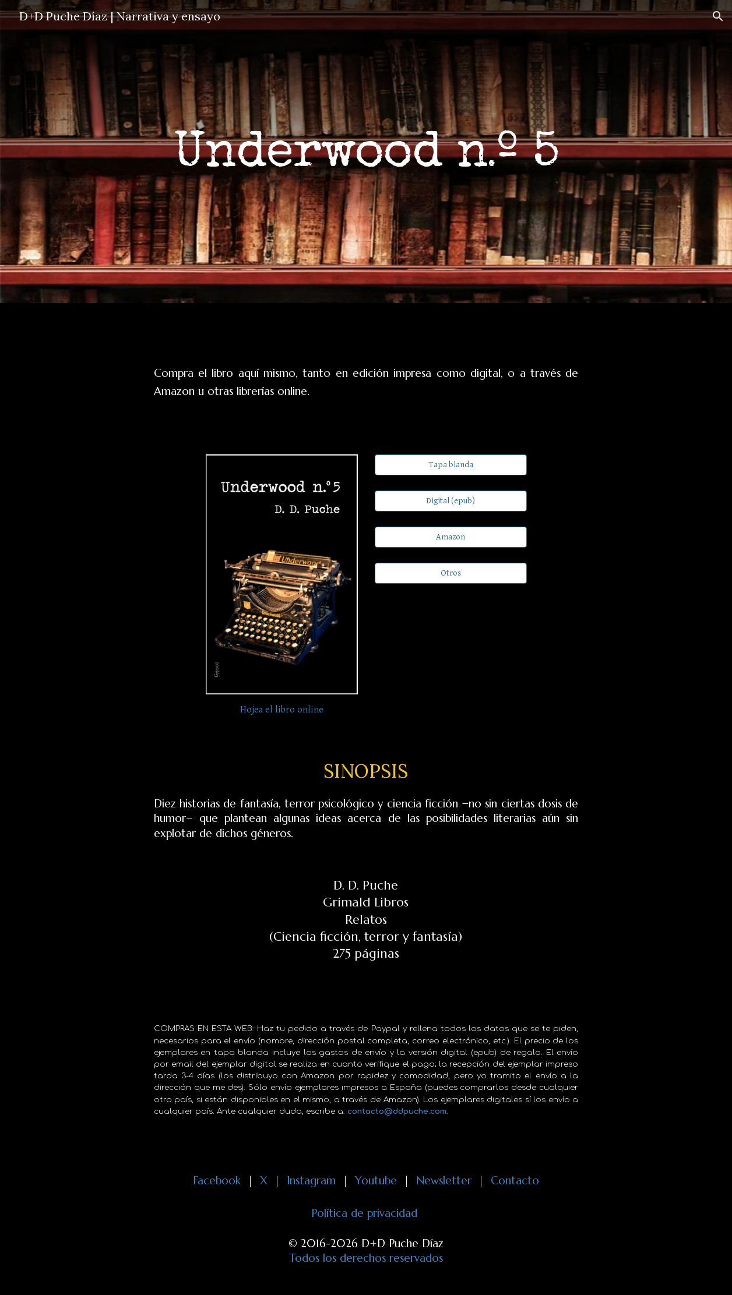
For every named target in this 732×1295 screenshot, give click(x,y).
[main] (366, 152)
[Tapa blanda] (450, 464)
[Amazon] (450, 537)
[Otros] (450, 573)
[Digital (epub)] (450, 501)
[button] (718, 16)
